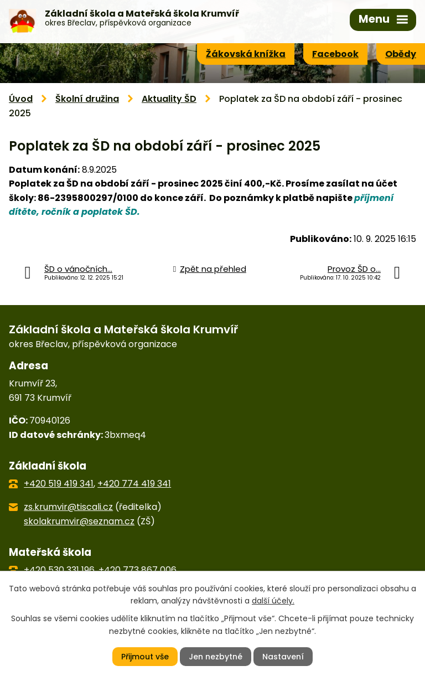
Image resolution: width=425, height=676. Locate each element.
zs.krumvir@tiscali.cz (68, 506)
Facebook (335, 54)
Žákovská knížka (246, 54)
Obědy (400, 54)
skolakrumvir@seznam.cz (79, 521)
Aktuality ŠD (169, 98)
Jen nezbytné (215, 656)
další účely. (273, 600)
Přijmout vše (145, 656)
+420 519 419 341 (59, 483)
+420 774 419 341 (134, 483)
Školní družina (87, 98)
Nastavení (283, 656)
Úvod (21, 98)
